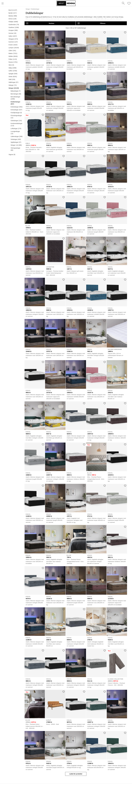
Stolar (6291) (13, 76)
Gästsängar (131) (16, 120)
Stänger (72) (13, 85)
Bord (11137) (13, 10)
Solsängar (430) (16, 139)
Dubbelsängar (35, 9)
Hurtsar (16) (12, 33)
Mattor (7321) (13, 53)
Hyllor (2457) (13, 36)
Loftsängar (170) (16, 128)
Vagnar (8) (12, 154)
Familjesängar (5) (16, 112)
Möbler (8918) (13, 56)
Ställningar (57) (13, 82)
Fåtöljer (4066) (13, 21)
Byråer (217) (13, 13)
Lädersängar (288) (16, 136)
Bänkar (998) (13, 16)
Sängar (28, 9)
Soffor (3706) (13, 71)
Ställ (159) (12, 79)
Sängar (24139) (14, 88)
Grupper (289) (13, 30)
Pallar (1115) (13, 59)
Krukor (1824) (13, 45)
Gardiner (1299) (14, 27)
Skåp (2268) (12, 68)
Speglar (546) (13, 73)
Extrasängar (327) (16, 110)
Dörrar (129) (12, 19)
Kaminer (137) (13, 42)
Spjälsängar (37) (16, 142)
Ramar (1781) (13, 62)
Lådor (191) (12, 50)
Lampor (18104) (14, 47)
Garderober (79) (14, 24)
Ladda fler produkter (75, 774)
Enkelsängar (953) (16, 107)
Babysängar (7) (16, 91)
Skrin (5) (11, 65)
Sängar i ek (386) (16, 145)
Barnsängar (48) (16, 94)
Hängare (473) (13, 39)
